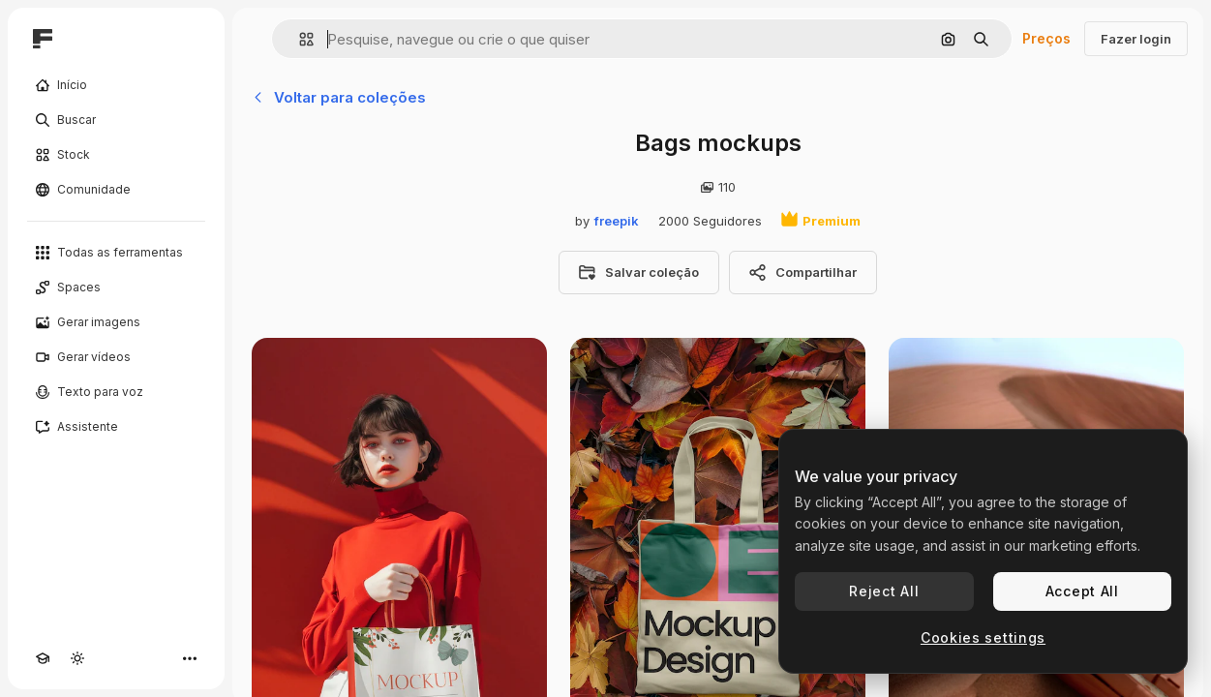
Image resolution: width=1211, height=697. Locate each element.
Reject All (884, 591)
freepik (616, 220)
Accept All (1082, 591)
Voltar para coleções (339, 97)
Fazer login (1136, 38)
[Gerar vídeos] (116, 357)
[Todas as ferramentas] (116, 252)
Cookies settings (983, 637)
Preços (1046, 38)
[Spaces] (116, 287)
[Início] (116, 85)
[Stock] (116, 154)
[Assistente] (116, 426)
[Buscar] (116, 120)
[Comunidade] (116, 189)
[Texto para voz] (116, 392)
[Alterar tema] (77, 658)
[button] (298, 39)
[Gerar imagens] (116, 322)
